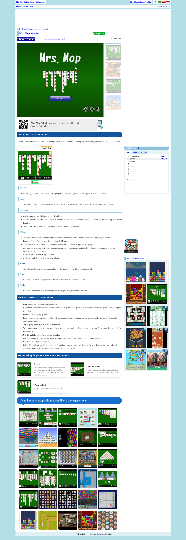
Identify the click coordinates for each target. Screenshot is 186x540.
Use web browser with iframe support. (146, 171)
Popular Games (22, 6)
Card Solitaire (27, 29)
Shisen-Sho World (163, 6)
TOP (18, 29)
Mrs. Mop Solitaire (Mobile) (140, 2)
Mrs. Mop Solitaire (42, 29)
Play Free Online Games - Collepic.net (30, 2)
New (31, 6)
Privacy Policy (81, 534)
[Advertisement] (68, 16)
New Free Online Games (136, 259)
